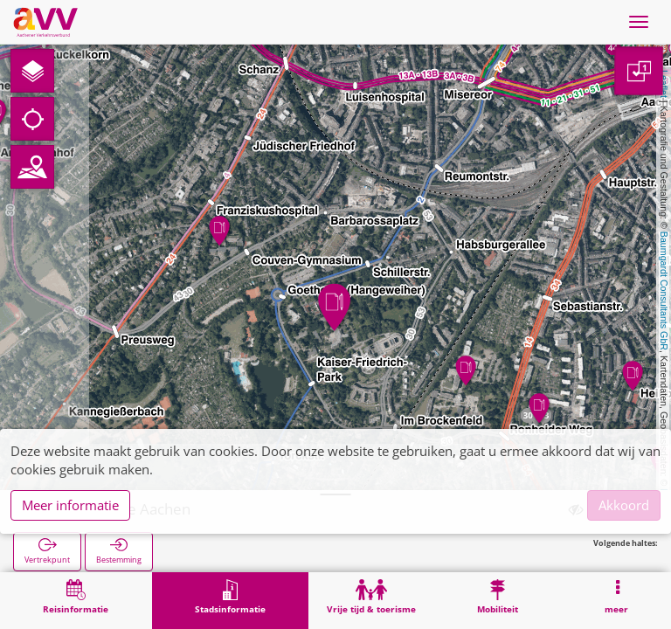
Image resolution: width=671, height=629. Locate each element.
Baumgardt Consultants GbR (664, 291)
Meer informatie (70, 505)
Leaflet (664, 84)
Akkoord (623, 505)
